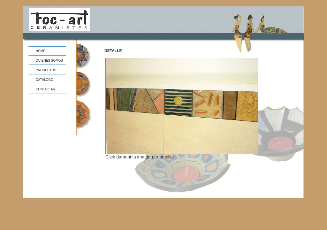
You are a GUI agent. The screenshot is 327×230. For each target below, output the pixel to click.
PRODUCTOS (46, 70)
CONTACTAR (45, 89)
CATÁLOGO (44, 79)
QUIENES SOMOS (49, 60)
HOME (40, 51)
